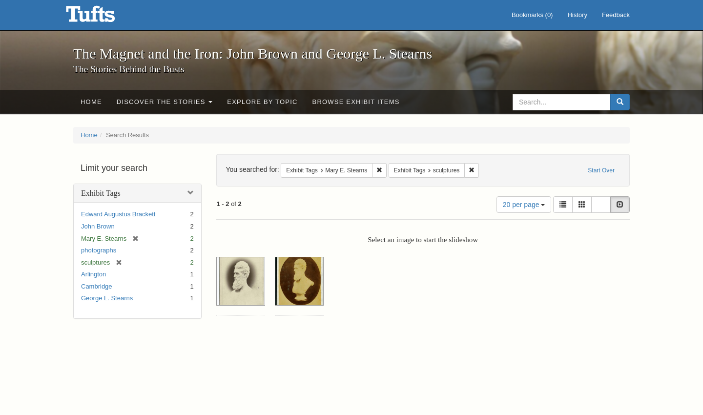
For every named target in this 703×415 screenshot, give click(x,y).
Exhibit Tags (101, 193)
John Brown (98, 226)
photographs (98, 250)
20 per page (524, 204)
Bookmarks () (532, 15)
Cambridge (96, 286)
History (577, 15)
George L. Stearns (107, 298)
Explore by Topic (262, 101)
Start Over (601, 170)
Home (91, 101)
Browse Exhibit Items (356, 101)
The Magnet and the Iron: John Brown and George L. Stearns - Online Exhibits (102, 17)
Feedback (616, 15)
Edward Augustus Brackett (118, 214)
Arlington (93, 274)
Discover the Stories (165, 101)
